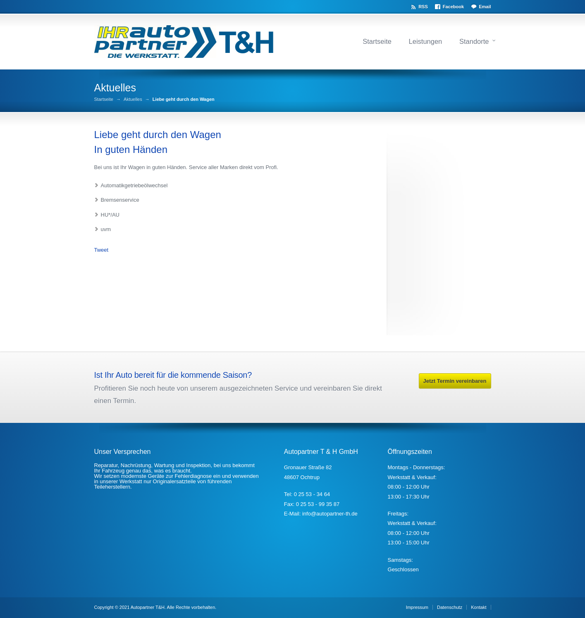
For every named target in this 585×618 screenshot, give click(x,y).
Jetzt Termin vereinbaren (455, 381)
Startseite (377, 41)
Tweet (101, 250)
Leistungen (425, 41)
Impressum (417, 607)
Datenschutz (449, 607)
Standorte (474, 41)
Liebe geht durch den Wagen (157, 134)
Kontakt (478, 607)
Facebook (453, 6)
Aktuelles (133, 99)
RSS (423, 6)
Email (485, 6)
